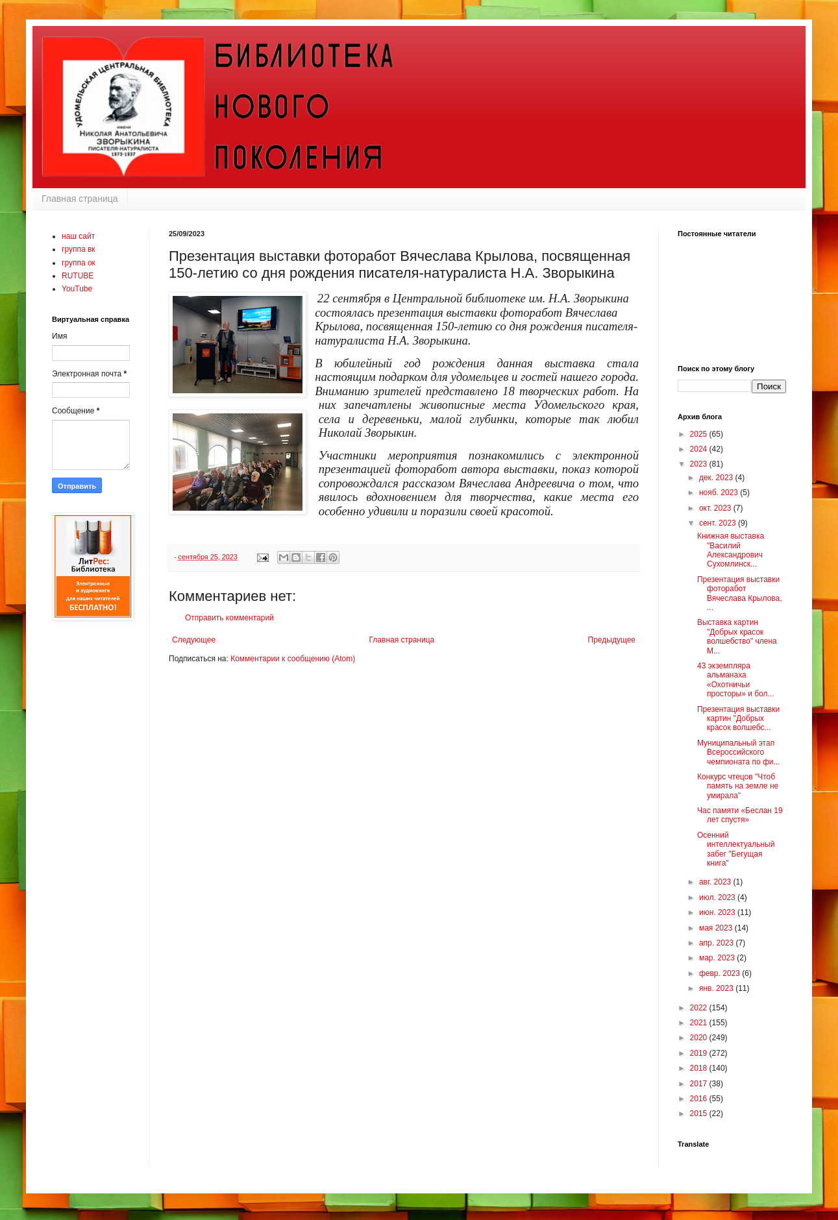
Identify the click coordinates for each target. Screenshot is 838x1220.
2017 (699, 1083)
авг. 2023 (716, 881)
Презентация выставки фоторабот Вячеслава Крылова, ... (739, 593)
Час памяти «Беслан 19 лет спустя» (740, 815)
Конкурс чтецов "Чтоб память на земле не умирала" (737, 786)
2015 (699, 1113)
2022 (699, 1007)
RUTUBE (77, 275)
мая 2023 (717, 928)
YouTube (77, 288)
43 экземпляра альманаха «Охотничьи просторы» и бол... (735, 679)
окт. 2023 (716, 508)
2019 (699, 1053)
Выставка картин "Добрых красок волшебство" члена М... (737, 636)
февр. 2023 (720, 973)
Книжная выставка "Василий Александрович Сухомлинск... (730, 549)
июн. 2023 (718, 912)
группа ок (78, 262)
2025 (699, 434)
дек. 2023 (717, 477)
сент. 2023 (718, 523)
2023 (699, 464)
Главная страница (80, 198)
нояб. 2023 (719, 492)
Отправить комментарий (229, 617)
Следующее (194, 639)
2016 (699, 1098)
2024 (699, 449)
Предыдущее (611, 639)
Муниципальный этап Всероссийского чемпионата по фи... (738, 752)
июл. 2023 (718, 897)
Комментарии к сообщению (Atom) (292, 658)
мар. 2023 (718, 957)
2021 (699, 1022)
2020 (699, 1037)
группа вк (78, 249)
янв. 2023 (717, 988)
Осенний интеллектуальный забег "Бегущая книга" (735, 849)
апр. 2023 (717, 942)
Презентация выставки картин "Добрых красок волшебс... (738, 719)
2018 (699, 1068)
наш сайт (78, 236)
